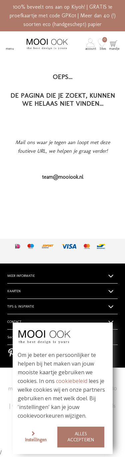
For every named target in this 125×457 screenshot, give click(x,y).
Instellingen (36, 440)
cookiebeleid (71, 381)
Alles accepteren (80, 437)
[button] (91, 44)
